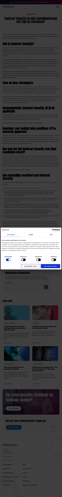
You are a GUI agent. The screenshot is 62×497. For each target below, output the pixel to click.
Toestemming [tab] (11, 234)
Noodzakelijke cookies (30, 266)
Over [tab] (51, 234)
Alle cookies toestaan (50, 266)
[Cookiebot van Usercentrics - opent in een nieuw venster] (53, 230)
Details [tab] (31, 234)
